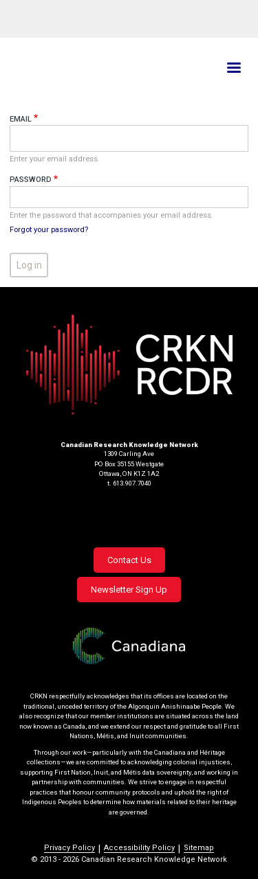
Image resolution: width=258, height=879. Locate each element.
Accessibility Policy (139, 847)
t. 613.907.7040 (129, 483)
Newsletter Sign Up (129, 589)
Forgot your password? (49, 229)
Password (31, 179)
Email (21, 119)
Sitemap (199, 847)
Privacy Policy (69, 847)
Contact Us (129, 560)
